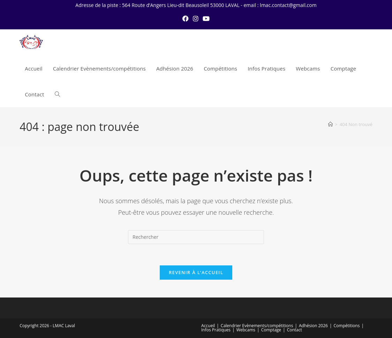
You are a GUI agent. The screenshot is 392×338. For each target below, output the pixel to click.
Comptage (271, 330)
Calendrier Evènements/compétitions (257, 326)
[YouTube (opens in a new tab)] (206, 18)
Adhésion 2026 (313, 326)
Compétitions (347, 326)
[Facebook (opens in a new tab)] (185, 18)
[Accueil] (330, 124)
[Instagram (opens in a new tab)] (196, 18)
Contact (294, 330)
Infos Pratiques (216, 330)
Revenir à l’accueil (196, 272)
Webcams (245, 330)
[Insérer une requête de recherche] (196, 237)
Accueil (208, 326)
